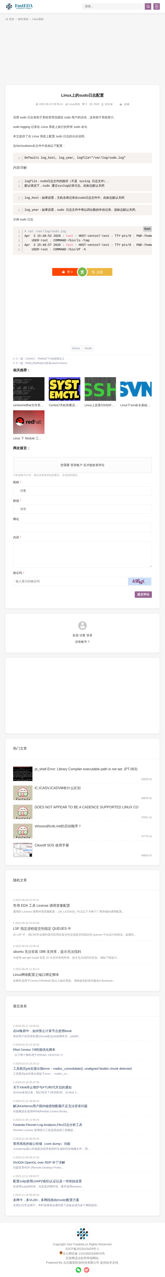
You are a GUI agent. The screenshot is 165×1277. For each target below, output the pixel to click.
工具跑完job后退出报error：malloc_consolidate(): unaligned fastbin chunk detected (72, 1068)
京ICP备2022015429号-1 (82, 1249)
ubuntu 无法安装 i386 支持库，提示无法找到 (47, 951)
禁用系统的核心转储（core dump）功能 (41, 1143)
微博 (86, 1270)
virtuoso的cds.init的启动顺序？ (58, 826)
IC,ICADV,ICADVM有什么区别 (58, 788)
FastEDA (19, 6)
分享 (97, 272)
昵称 (17, 482)
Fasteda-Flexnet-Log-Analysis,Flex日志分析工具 (47, 1125)
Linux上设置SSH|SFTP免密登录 (106, 405)
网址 (16, 519)
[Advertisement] (82, 53)
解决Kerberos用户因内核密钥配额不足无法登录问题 (50, 1106)
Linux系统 (38, 19)
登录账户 (76, 465)
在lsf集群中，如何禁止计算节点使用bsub (42, 1031)
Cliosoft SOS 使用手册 (52, 845)
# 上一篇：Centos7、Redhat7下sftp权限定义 (38, 358)
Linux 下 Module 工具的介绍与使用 (36, 438)
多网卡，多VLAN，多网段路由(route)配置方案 (46, 1200)
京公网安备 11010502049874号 (84, 1253)
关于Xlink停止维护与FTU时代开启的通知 (42, 1087)
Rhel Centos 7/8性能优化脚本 (34, 1049)
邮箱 (17, 500)
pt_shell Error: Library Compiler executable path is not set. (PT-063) (86, 769)
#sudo (88, 348)
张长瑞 (109, 104)
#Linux (76, 348)
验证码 (18, 573)
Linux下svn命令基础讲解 (136, 405)
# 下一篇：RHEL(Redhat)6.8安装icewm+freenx (40, 363)
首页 (11, 19)
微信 (78, 1270)
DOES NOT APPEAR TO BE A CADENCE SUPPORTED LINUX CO (86, 807)
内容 (17, 537)
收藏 (126, 104)
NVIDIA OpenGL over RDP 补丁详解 (39, 1162)
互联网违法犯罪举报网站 (82, 1258)
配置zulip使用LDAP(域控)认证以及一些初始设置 (47, 1181)
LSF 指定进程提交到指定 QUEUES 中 (42, 928)
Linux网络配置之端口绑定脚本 (36, 974)
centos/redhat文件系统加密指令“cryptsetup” (42, 405)
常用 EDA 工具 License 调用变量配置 (41, 905)
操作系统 (23, 19)
